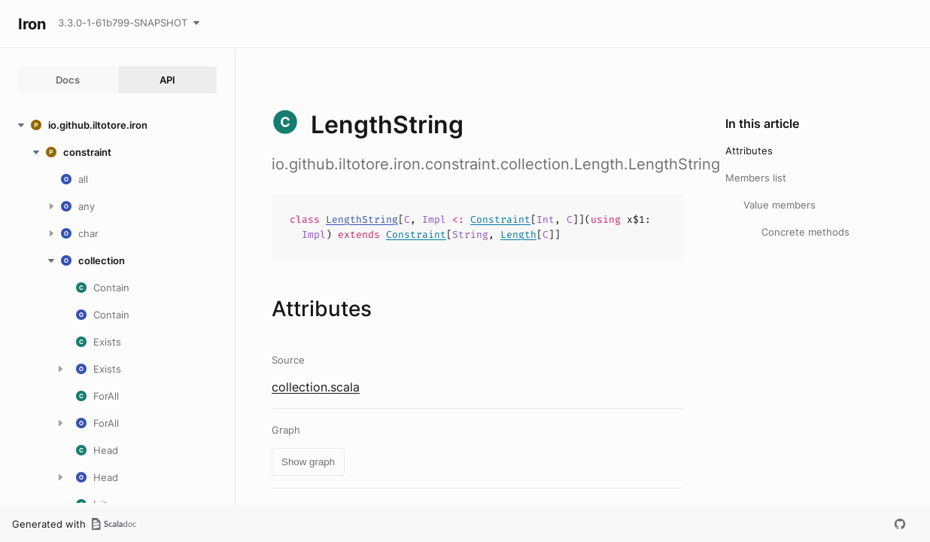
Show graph (308, 461)
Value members (779, 205)
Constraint (500, 219)
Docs (68, 80)
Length (518, 234)
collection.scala (316, 386)
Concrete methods (805, 232)
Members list (755, 178)
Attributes (749, 151)
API (167, 80)
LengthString (362, 219)
